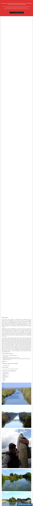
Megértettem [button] (12, 12)
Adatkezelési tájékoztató (19, 12)
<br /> (16, 164)
